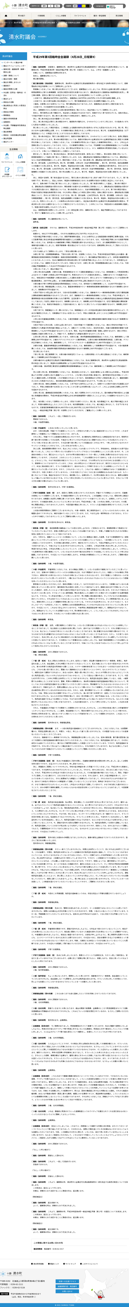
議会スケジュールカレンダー (14, 65)
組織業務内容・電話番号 (67, 1286)
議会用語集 (7, 138)
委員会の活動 (8, 102)
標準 (44, 6)
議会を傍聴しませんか (12, 82)
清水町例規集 (38, 1264)
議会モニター (8, 141)
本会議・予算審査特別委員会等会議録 (40, 22)
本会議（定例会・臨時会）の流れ (14, 94)
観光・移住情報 (100, 15)
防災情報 (119, 15)
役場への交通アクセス (67, 1281)
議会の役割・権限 (10, 79)
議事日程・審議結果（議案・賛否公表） (14, 70)
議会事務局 (7, 131)
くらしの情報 (61, 15)
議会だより (7, 98)
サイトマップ (70, 1264)
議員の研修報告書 (10, 118)
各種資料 (6, 122)
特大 (57, 6)
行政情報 (41, 15)
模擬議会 (6, 115)
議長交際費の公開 (10, 89)
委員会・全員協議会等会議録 (14, 135)
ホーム (6, 16)
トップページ (5, 22)
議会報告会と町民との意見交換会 (14, 107)
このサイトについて (90, 1264)
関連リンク (54, 1264)
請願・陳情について (11, 75)
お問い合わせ (67, 1291)
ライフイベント (80, 15)
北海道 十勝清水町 (15, 6)
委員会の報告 (8, 112)
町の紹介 (21, 15)
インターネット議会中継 (12, 62)
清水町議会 (18, 22)
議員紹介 (6, 85)
